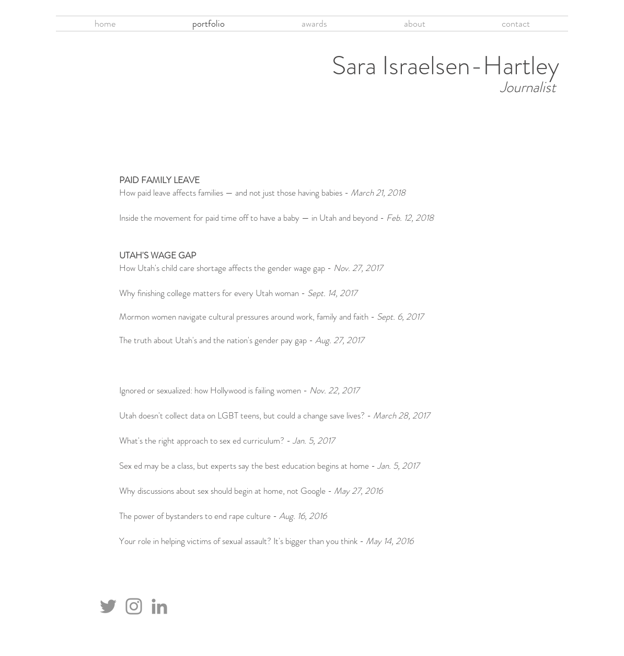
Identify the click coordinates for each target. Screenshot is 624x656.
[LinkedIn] (159, 606)
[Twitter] (108, 606)
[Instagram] (134, 606)
